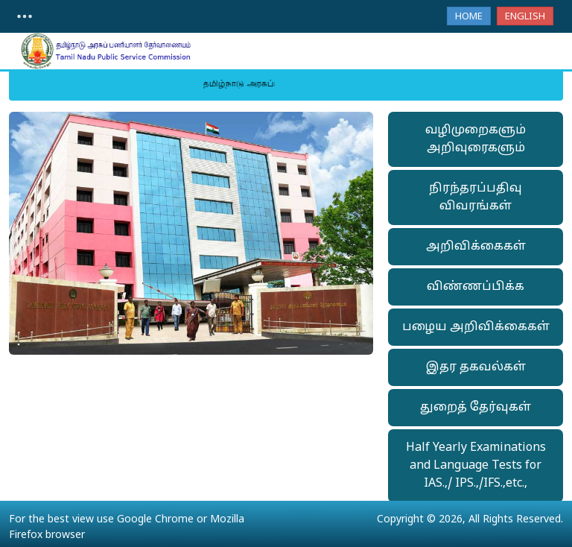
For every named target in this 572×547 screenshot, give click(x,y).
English (525, 17)
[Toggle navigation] (24, 16)
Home (469, 17)
